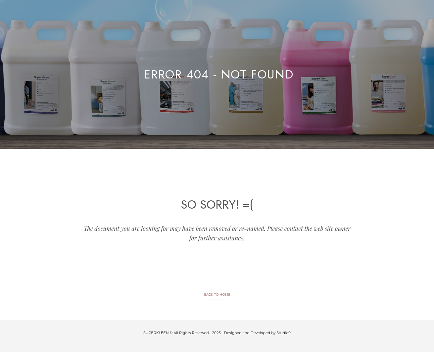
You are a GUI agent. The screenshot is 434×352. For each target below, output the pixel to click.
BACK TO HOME (217, 294)
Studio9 (283, 332)
